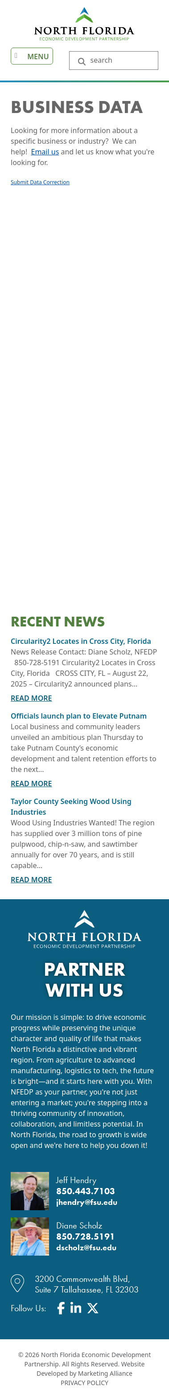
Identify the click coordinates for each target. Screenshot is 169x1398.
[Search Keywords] (120, 60)
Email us (45, 152)
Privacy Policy (84, 1382)
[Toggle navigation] (32, 56)
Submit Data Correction (40, 182)
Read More (31, 698)
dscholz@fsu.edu (86, 1247)
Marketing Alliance (105, 1373)
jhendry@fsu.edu (86, 1202)
